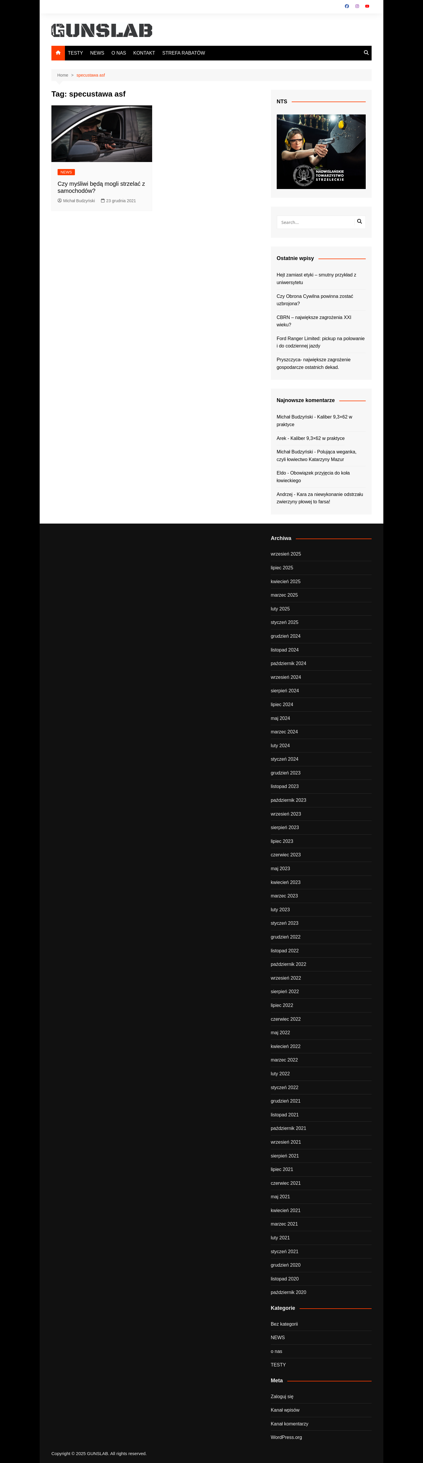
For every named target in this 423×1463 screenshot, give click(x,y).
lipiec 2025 (282, 567)
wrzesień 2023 (286, 813)
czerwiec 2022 (286, 1019)
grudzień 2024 (286, 636)
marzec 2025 (284, 595)
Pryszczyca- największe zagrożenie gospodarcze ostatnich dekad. (314, 363)
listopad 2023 (285, 786)
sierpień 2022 (285, 991)
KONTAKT (144, 52)
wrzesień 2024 (286, 677)
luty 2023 (280, 909)
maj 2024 (280, 718)
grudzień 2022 (286, 936)
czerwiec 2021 (286, 1183)
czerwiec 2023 (286, 854)
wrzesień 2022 (286, 978)
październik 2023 (288, 800)
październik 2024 (288, 663)
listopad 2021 (285, 1114)
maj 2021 (280, 1196)
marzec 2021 (284, 1223)
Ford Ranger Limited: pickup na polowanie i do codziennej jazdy (321, 342)
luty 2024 (280, 745)
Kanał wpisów (285, 1410)
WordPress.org (286, 1437)
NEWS (97, 52)
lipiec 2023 (282, 841)
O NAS (118, 52)
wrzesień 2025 (286, 553)
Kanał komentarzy (289, 1423)
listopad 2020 (285, 1278)
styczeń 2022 (284, 1087)
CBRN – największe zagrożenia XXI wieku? (314, 321)
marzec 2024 (284, 731)
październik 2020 (288, 1292)
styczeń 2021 (284, 1251)
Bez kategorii (284, 1324)
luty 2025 (280, 608)
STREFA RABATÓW (183, 52)
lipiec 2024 (282, 704)
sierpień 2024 (285, 690)
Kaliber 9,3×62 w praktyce (318, 438)
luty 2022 (280, 1073)
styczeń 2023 (284, 923)
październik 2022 (288, 964)
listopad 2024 (285, 649)
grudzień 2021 (286, 1100)
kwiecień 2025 (286, 581)
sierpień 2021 (285, 1155)
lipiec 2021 (282, 1169)
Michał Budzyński (76, 200)
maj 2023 (280, 868)
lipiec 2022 (282, 1005)
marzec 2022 (284, 1059)
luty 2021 (280, 1237)
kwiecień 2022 (286, 1046)
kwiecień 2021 (286, 1210)
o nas (276, 1351)
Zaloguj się (282, 1396)
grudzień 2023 (286, 772)
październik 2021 (288, 1128)
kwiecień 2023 (286, 882)
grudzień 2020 (286, 1265)
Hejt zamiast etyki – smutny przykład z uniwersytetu (316, 278)
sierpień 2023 (285, 827)
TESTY (75, 52)
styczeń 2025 (284, 622)
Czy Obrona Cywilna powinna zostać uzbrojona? (315, 300)
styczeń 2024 (284, 759)
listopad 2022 (285, 950)
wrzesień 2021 (286, 1142)
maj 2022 (280, 1032)
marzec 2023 (284, 895)
